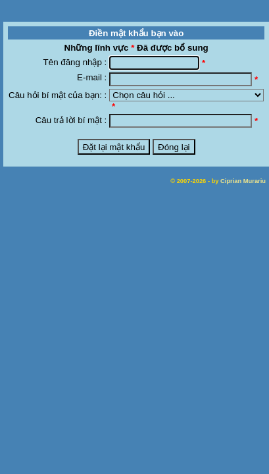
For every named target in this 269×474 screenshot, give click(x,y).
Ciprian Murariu (243, 181)
